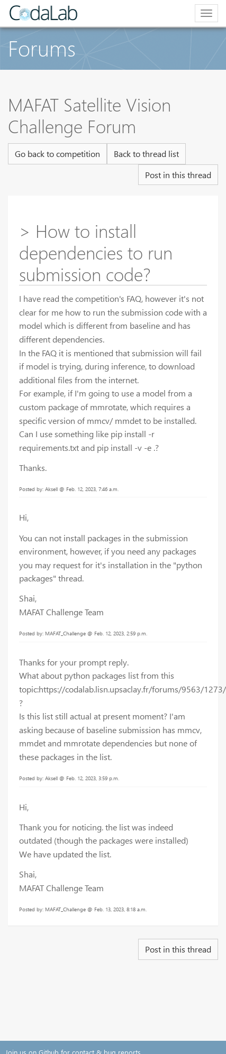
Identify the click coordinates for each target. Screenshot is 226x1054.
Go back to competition (57, 153)
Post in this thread (178, 174)
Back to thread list (146, 153)
